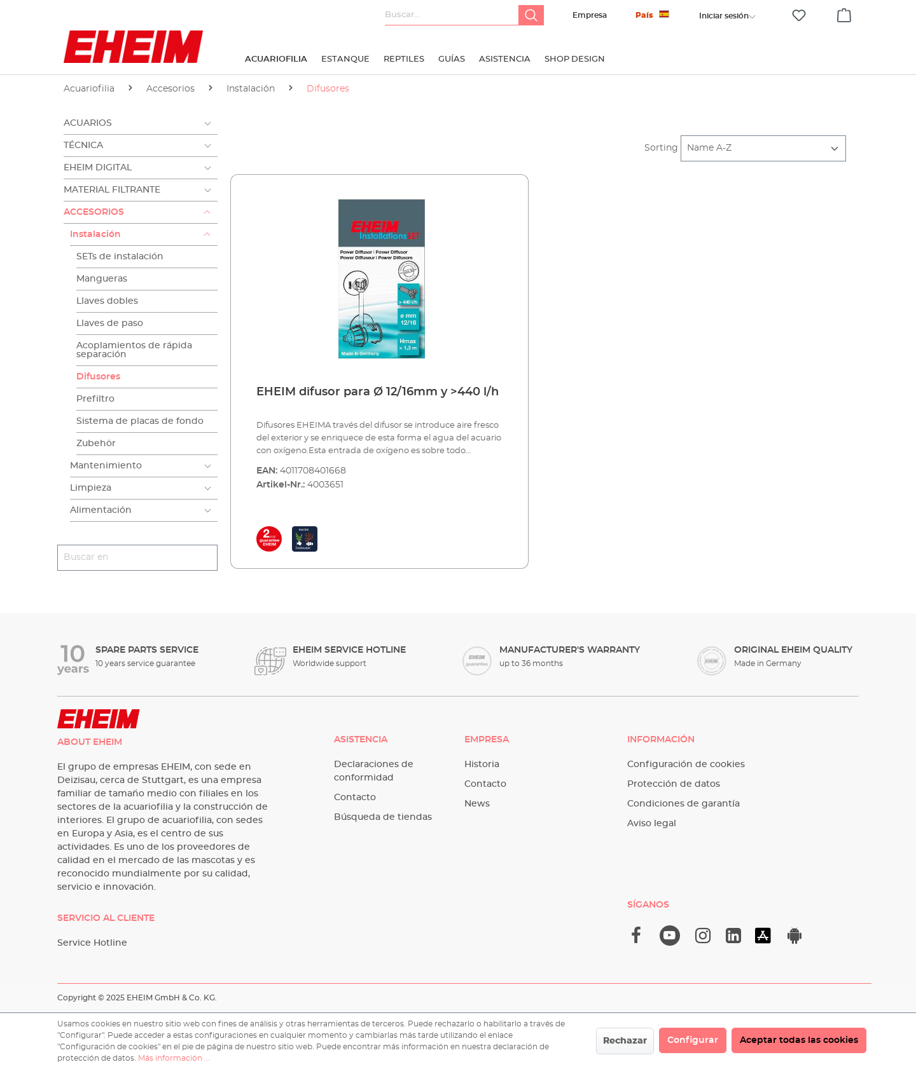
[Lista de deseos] (799, 15)
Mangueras (101, 279)
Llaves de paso (109, 323)
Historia (481, 764)
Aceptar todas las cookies (799, 1040)
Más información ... (174, 1058)
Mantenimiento (106, 465)
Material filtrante (112, 190)
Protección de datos (673, 784)
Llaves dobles (107, 301)
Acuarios (88, 123)
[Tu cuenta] (724, 16)
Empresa (589, 15)
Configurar (692, 1040)
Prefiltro (95, 399)
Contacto (355, 797)
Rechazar (625, 1041)
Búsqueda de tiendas (383, 817)
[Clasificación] (763, 148)
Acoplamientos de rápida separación (134, 350)
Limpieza (90, 488)
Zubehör (96, 443)
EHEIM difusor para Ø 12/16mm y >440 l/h (377, 392)
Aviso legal (651, 823)
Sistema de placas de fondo (140, 421)
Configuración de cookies (686, 764)
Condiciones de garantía (683, 804)
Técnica (83, 145)
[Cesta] (844, 13)
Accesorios (94, 212)
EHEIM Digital (98, 167)
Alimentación (101, 510)
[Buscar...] (452, 15)
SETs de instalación (119, 256)
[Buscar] (531, 15)
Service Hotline (92, 943)
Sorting (661, 148)
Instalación (95, 234)
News (477, 804)
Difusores (98, 376)
